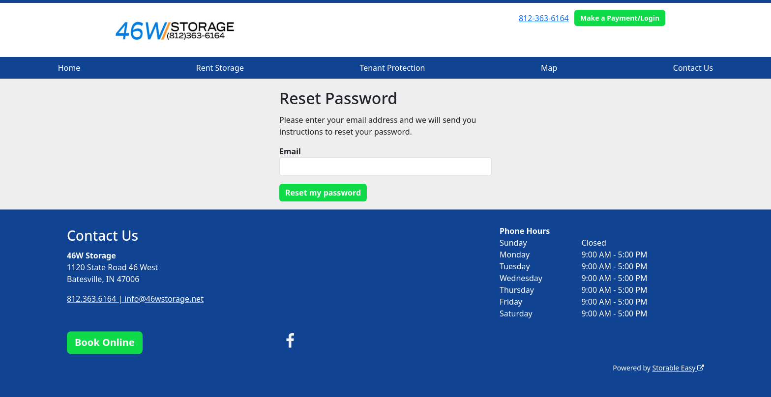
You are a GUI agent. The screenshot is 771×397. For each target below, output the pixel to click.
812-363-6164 (544, 18)
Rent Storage (220, 67)
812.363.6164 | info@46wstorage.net (135, 298)
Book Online (105, 342)
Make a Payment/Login (619, 18)
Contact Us (693, 67)
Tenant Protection (392, 67)
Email (290, 151)
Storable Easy (678, 367)
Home (69, 67)
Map (549, 67)
